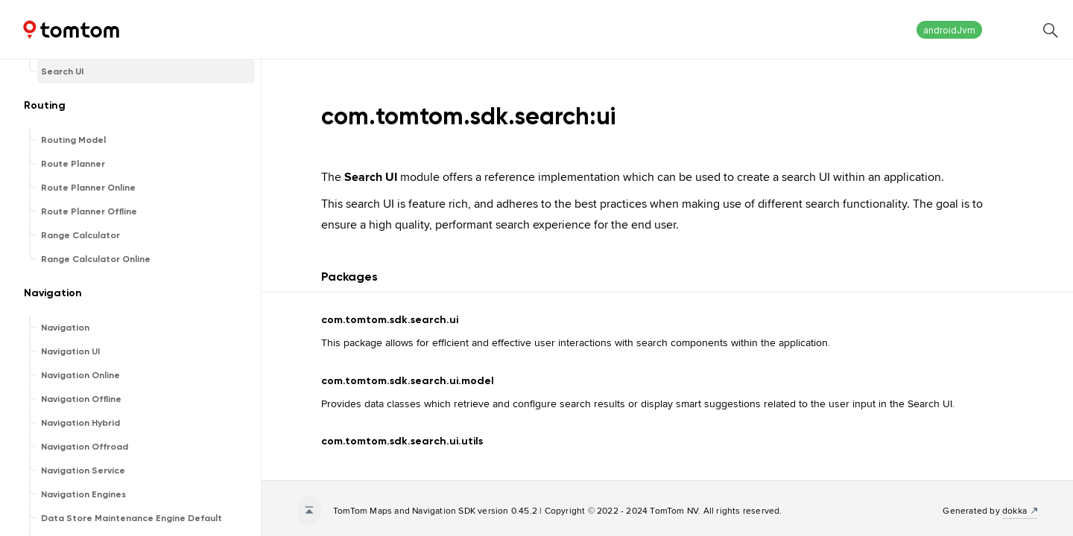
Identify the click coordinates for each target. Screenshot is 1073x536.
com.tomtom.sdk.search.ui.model (407, 380)
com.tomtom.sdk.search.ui (389, 319)
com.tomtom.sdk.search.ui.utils (402, 441)
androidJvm (949, 30)
